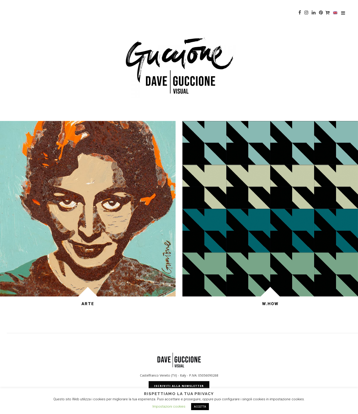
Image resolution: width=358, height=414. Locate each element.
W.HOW (270, 303)
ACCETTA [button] (200, 406)
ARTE (88, 303)
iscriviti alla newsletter (179, 386)
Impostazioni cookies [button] (169, 406)
